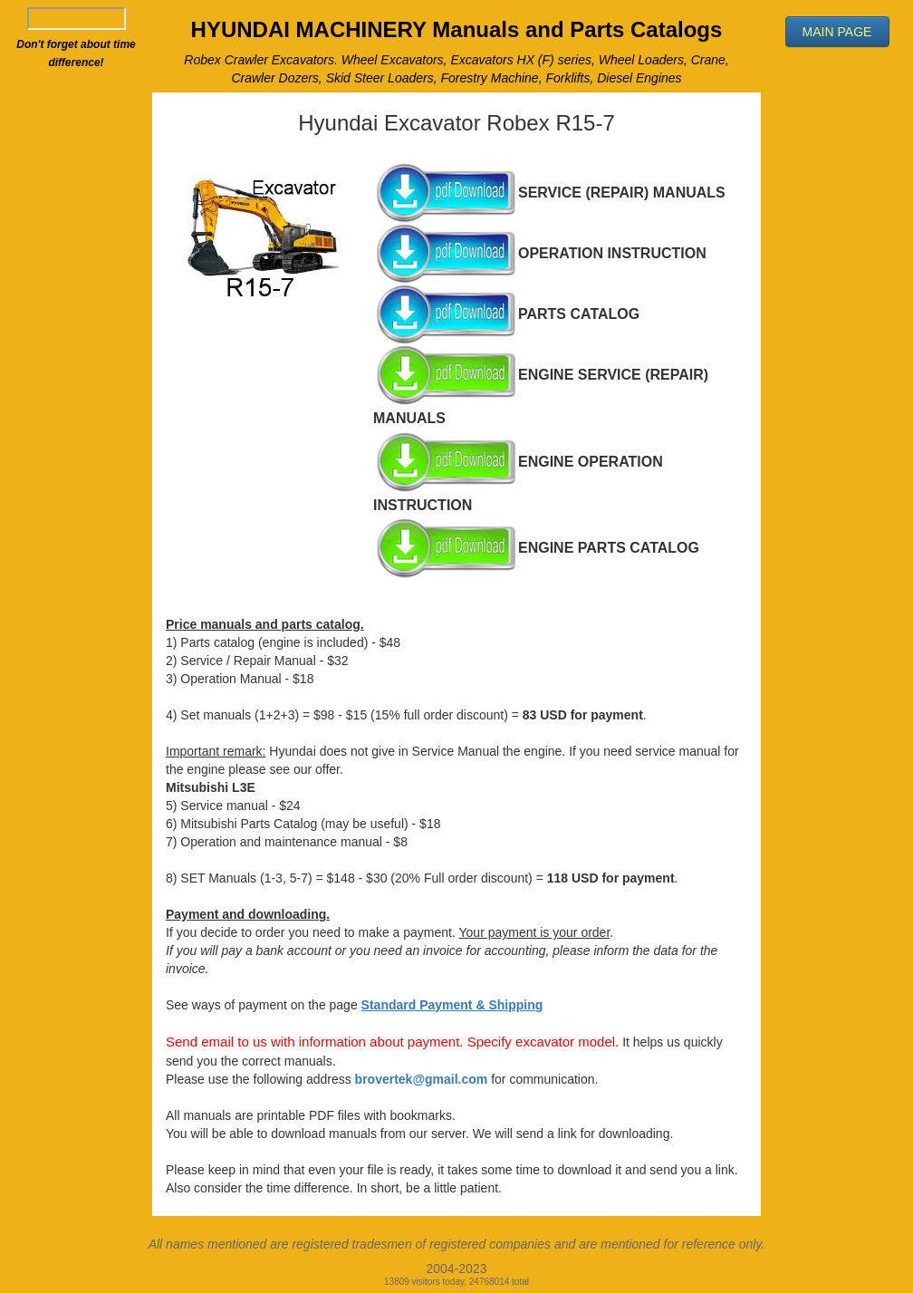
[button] (837, 31)
